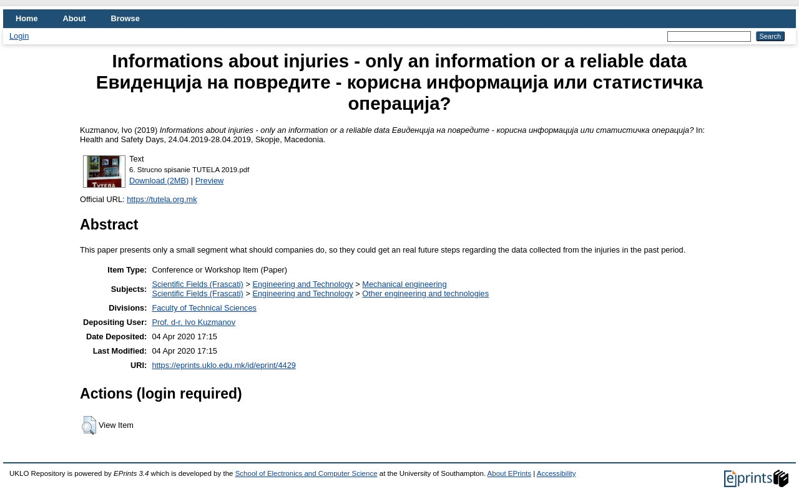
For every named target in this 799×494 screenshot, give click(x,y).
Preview (209, 180)
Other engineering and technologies (425, 293)
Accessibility (556, 473)
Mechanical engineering (404, 284)
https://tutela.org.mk (162, 199)
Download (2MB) (159, 180)
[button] (89, 425)
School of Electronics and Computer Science (306, 473)
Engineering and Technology (302, 284)
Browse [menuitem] (125, 18)
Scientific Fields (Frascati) (197, 284)
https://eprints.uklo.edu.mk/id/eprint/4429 (223, 365)
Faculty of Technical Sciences (204, 307)
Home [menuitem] (27, 18)
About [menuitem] (74, 18)
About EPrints (509, 473)
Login (19, 36)
